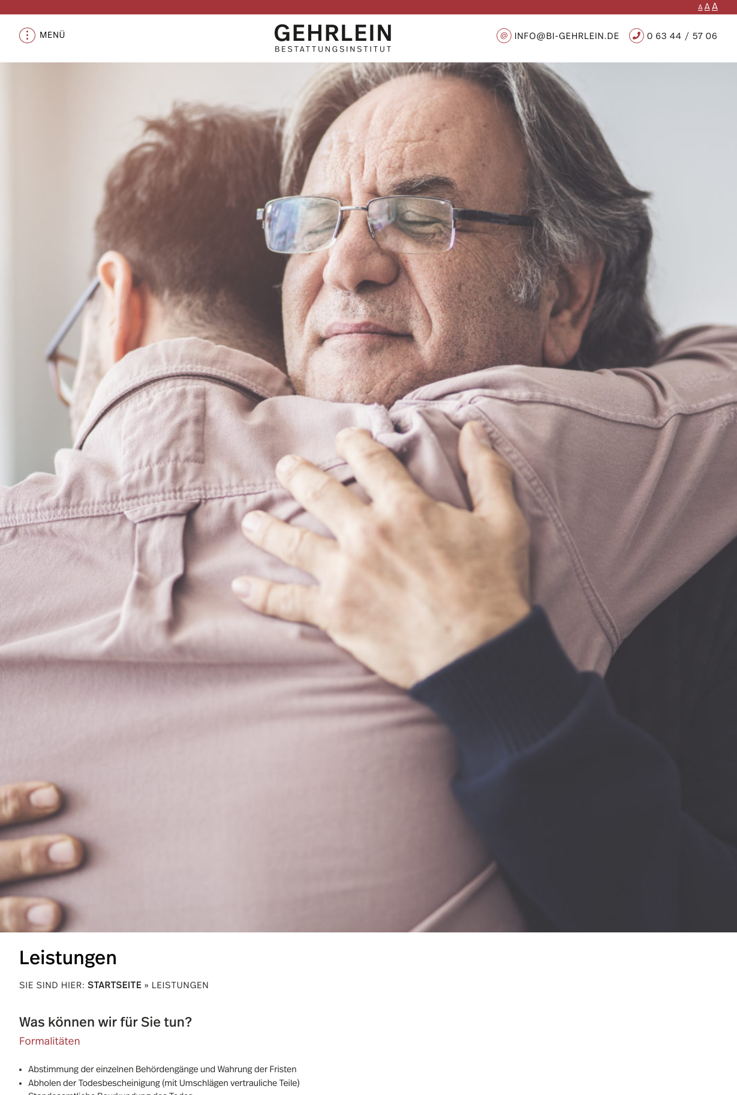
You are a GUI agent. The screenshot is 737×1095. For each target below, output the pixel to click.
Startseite (115, 985)
